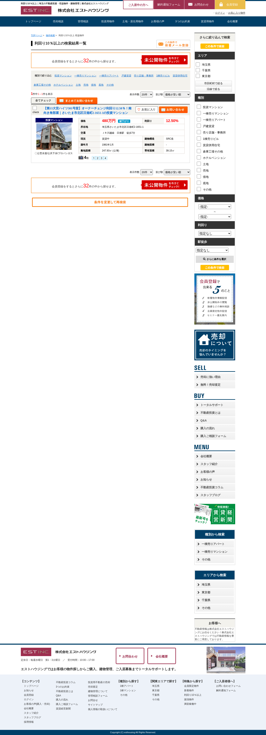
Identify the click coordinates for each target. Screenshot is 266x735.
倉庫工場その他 (42, 84)
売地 (85, 84)
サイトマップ (95, 704)
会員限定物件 (191, 686)
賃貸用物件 (207, 21)
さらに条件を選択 (214, 259)
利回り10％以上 (192, 695)
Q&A (203, 420)
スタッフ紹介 (209, 464)
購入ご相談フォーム (213, 436)
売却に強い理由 (210, 377)
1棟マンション (128, 690)
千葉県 (203, 70)
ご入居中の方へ (138, 5)
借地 (93, 84)
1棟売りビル (163, 75)
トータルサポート (211, 405)
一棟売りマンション (85, 75)
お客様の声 (157, 21)
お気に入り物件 (236, 12)
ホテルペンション (63, 84)
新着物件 (189, 690)
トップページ (33, 21)
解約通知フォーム (168, 4)
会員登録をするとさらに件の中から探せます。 (120, 60)
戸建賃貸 (126, 75)
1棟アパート (127, 686)
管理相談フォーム (98, 695)
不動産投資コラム (211, 487)
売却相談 (58, 21)
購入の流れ (207, 428)
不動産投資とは (210, 412)
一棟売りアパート (109, 75)
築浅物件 (189, 699)
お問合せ (93, 700)
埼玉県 (203, 64)
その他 (110, 84)
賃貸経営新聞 (63, 708)
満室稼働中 (190, 704)
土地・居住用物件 (133, 21)
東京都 (203, 76)
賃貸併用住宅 (180, 75)
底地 (101, 84)
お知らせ (206, 479)
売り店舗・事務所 (144, 75)
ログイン (220, 12)
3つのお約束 (182, 21)
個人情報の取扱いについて (102, 709)
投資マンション (63, 75)
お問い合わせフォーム (228, 686)
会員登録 (232, 4)
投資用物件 (108, 21)
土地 (78, 84)
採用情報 (29, 721)
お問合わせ (201, 4)
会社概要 (232, 21)
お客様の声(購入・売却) (37, 704)
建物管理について (98, 691)
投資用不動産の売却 (99, 682)
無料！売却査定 (210, 384)
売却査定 (93, 686)
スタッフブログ (210, 495)
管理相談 (83, 21)
